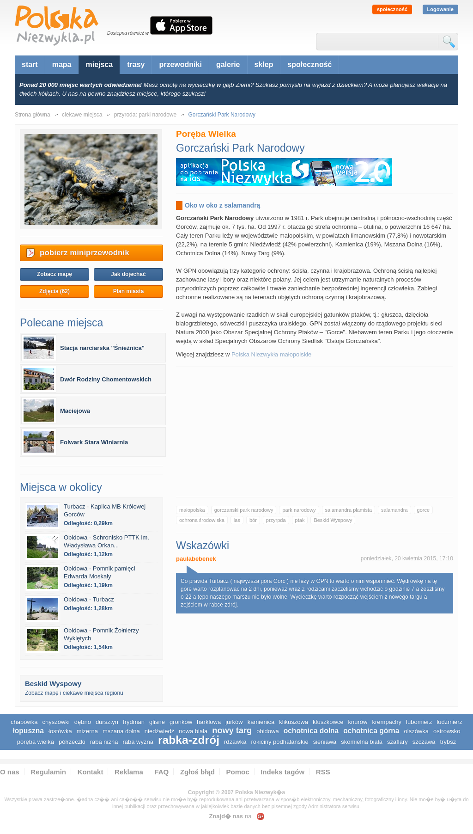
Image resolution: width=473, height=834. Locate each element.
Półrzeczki (72, 741)
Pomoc (237, 771)
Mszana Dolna (121, 731)
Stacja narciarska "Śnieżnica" (102, 347)
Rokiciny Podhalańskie (279, 741)
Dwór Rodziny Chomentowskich (106, 379)
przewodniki (180, 64)
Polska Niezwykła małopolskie (271, 354)
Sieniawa (325, 741)
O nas (9, 771)
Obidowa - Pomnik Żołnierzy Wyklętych (101, 634)
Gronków (181, 721)
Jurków (234, 721)
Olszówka (416, 731)
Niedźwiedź (159, 731)
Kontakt (90, 771)
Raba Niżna (104, 741)
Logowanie (440, 9)
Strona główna (32, 114)
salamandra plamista (348, 510)
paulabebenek (196, 558)
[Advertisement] (314, 432)
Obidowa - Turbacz (89, 599)
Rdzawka (235, 741)
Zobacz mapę (54, 274)
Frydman (134, 721)
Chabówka (24, 721)
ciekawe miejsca (82, 114)
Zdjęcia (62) (54, 291)
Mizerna (87, 731)
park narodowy (298, 510)
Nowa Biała (193, 731)
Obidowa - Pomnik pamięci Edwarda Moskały (99, 572)
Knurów (358, 721)
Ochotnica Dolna (311, 731)
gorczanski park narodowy (243, 510)
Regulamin (48, 771)
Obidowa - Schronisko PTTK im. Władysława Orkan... (106, 541)
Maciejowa (75, 410)
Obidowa (267, 731)
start (30, 64)
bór (253, 520)
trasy (136, 64)
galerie (228, 64)
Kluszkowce (328, 721)
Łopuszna (28, 731)
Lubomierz (419, 721)
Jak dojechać (128, 274)
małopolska (192, 510)
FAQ (161, 771)
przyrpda (276, 520)
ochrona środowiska (201, 520)
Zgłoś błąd (197, 771)
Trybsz (448, 741)
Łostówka (60, 731)
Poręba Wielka (35, 741)
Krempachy (387, 721)
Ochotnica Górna (371, 731)
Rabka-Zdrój (188, 740)
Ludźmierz (449, 721)
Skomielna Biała (361, 741)
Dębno (82, 721)
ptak (300, 520)
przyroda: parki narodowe (145, 114)
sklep (264, 64)
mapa (62, 64)
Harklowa (209, 721)
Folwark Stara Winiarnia (94, 442)
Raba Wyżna (137, 741)
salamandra (394, 510)
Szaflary (397, 741)
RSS (323, 771)
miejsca (99, 64)
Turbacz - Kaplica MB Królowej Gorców (105, 510)
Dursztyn (107, 721)
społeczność (392, 9)
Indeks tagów (282, 771)
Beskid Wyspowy (333, 520)
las (237, 520)
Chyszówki (55, 721)
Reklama (129, 771)
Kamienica (261, 721)
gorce (423, 510)
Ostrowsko (447, 731)
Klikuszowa (293, 721)
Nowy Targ (232, 730)
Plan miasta (128, 291)
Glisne (157, 721)
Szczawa (424, 741)
